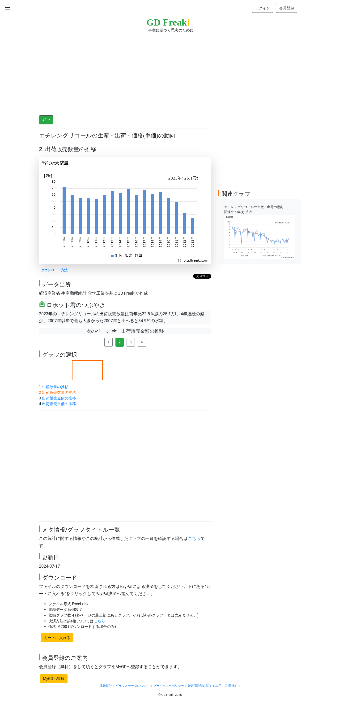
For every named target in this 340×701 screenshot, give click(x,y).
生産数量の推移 (55, 387)
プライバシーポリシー (168, 686)
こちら (194, 538)
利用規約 (231, 686)
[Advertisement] (170, 71)
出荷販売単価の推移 (59, 404)
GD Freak (168, 22)
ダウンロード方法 (54, 270)
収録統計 (106, 686)
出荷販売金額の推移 (59, 398)
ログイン (262, 8)
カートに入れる (57, 637)
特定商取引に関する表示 (204, 686)
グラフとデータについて (132, 686)
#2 (44, 120)
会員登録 (286, 8)
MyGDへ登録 (53, 678)
